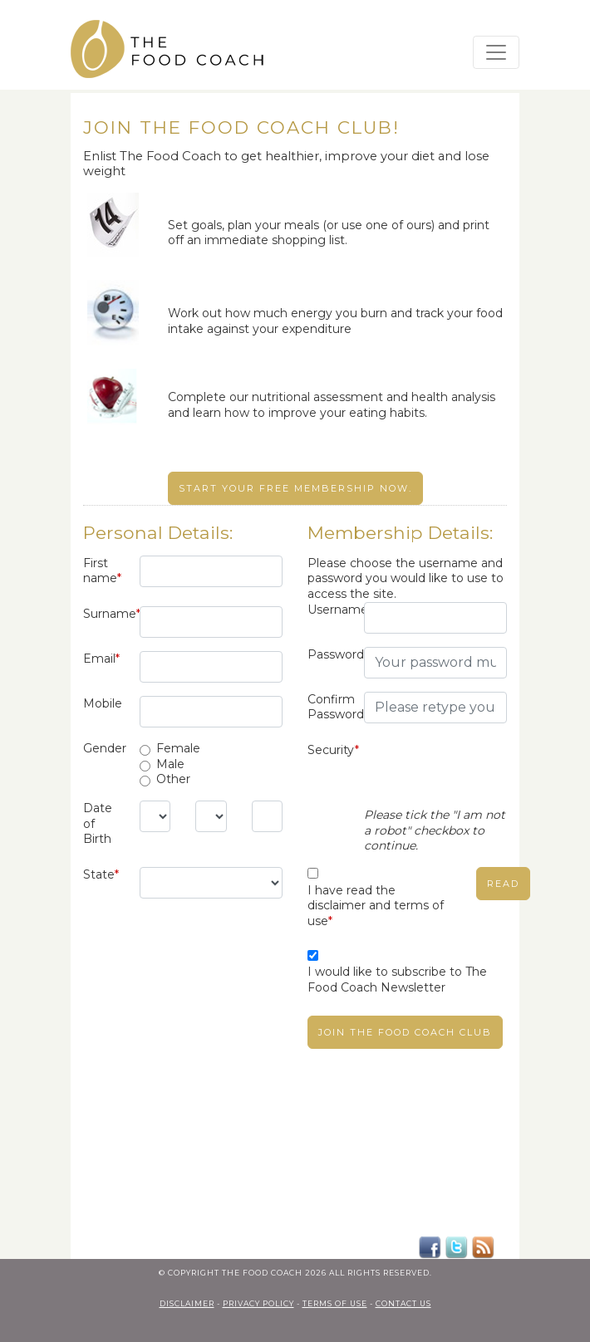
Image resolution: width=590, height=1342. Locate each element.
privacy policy (258, 1303)
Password (329, 654)
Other (173, 778)
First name (102, 571)
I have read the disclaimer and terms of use (375, 905)
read (503, 883)
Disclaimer (187, 1303)
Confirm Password (329, 707)
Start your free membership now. (295, 488)
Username (329, 609)
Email (101, 658)
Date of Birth (97, 823)
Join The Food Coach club (405, 1032)
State (101, 874)
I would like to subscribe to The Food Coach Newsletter (397, 979)
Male (170, 764)
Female (178, 748)
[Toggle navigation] (496, 52)
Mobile (102, 703)
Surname (105, 613)
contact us (403, 1303)
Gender (104, 748)
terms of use (334, 1303)
